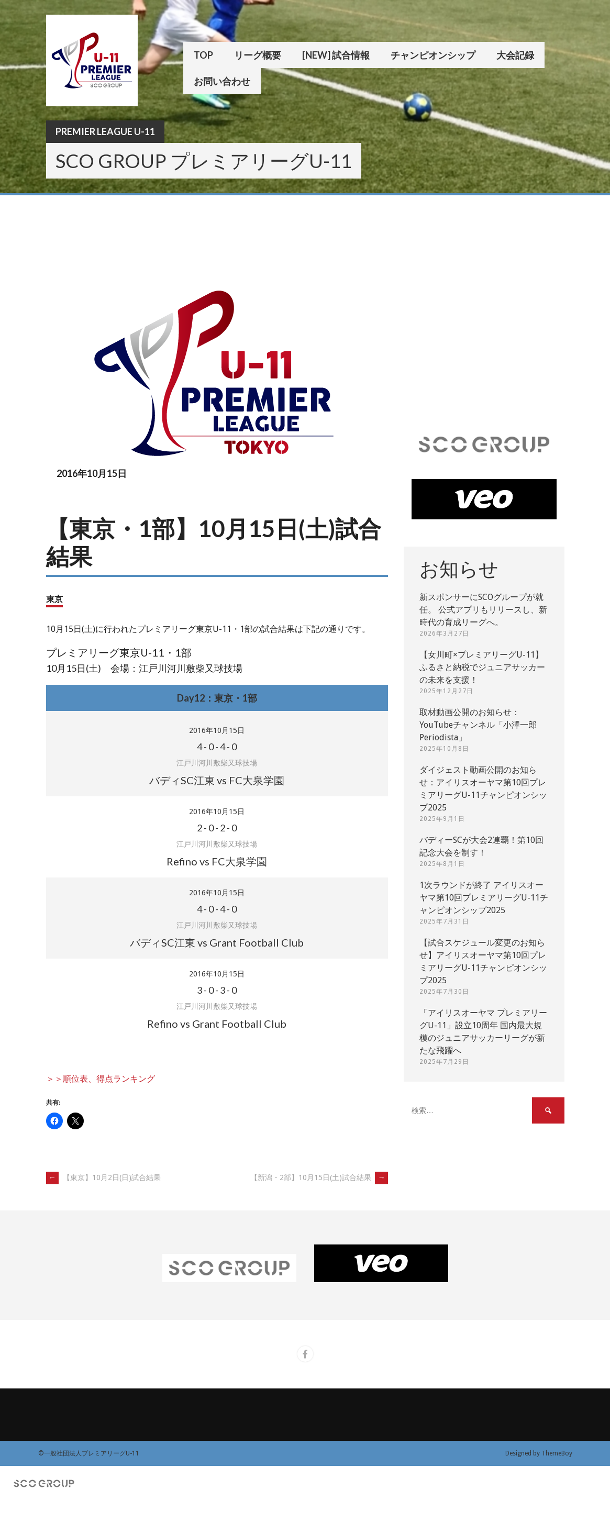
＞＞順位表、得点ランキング (100, 1079)
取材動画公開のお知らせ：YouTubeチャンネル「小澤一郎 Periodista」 (478, 724)
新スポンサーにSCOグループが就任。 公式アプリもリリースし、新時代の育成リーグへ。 (483, 609)
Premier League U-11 (105, 131)
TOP (203, 55)
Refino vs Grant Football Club (216, 1023)
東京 (54, 599)
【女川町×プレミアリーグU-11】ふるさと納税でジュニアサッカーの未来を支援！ (482, 667)
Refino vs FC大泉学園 (217, 861)
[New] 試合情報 (336, 55)
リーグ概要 (257, 55)
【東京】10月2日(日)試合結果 (103, 1177)
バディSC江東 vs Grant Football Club (217, 942)
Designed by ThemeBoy (538, 1453)
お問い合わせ (222, 81)
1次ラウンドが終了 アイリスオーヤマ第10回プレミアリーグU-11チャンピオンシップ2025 (483, 897)
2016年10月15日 (217, 730)
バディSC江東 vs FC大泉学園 (216, 780)
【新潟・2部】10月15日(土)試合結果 (319, 1177)
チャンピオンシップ (433, 55)
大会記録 (515, 55)
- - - (217, 746)
